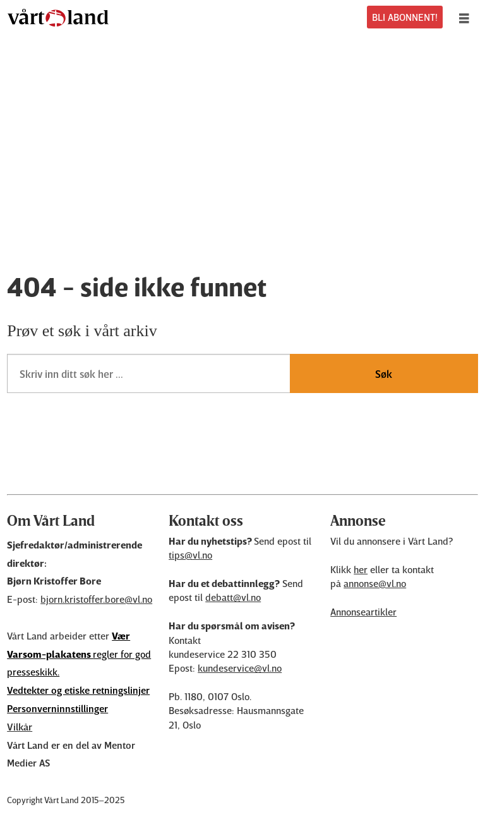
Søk (383, 373)
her (361, 569)
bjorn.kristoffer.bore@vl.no (96, 599)
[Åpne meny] (467, 17)
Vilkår (19, 726)
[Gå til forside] (58, 17)
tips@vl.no (190, 554)
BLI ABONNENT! (405, 17)
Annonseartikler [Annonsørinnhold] (363, 611)
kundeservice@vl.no (240, 668)
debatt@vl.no (233, 597)
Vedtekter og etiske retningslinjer (78, 690)
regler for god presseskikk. (79, 654)
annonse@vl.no (375, 583)
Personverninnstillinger (57, 708)
